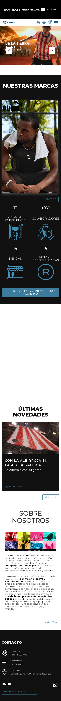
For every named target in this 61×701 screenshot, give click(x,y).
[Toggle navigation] (57, 22)
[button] (55, 685)
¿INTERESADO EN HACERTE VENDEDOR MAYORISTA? (30, 293)
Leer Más (51, 621)
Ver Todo (50, 199)
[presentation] (9, 50)
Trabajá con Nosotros (19, 691)
